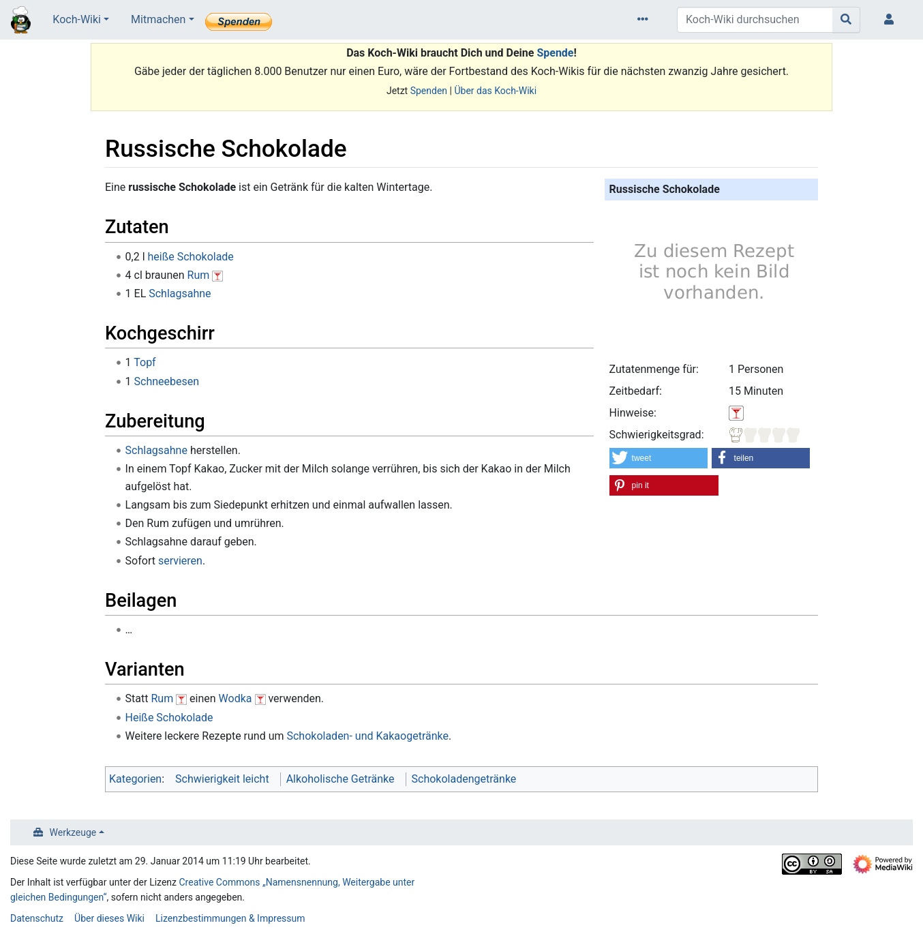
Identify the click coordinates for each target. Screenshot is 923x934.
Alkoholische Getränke (340, 778)
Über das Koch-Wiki (495, 90)
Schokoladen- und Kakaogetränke (367, 735)
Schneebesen (167, 381)
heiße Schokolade (191, 256)
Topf (144, 362)
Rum (198, 275)
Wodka (235, 698)
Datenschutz (36, 918)
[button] (658, 458)
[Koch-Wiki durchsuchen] (755, 20)
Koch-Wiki (76, 19)
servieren (180, 560)
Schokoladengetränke (464, 778)
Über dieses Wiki (109, 918)
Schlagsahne (180, 293)
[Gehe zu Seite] (846, 20)
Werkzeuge (73, 832)
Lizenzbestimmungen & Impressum (230, 918)
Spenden (428, 90)
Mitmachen (158, 19)
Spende (554, 52)
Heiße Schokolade (169, 717)
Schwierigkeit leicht (222, 778)
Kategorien (135, 778)
